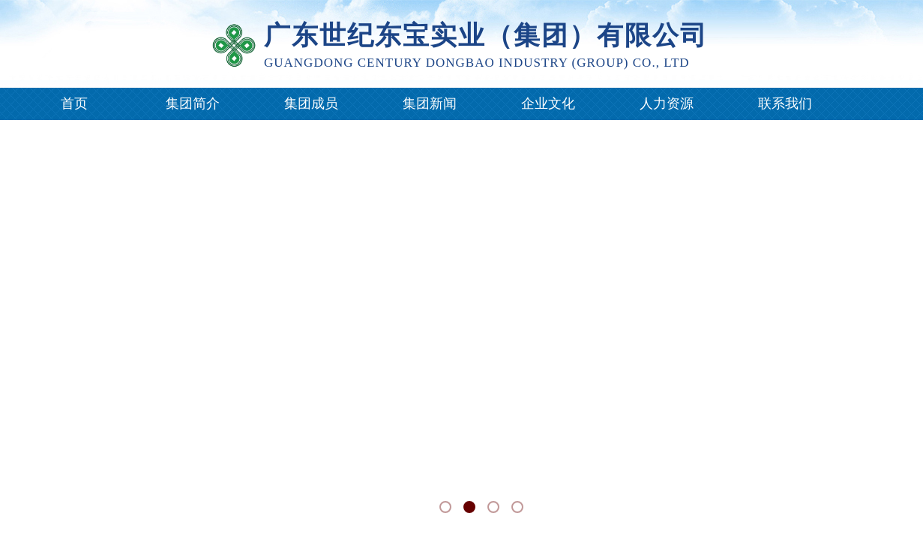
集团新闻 (430, 103)
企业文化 (548, 103)
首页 (74, 103)
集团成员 (311, 103)
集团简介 (193, 103)
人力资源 (667, 103)
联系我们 (785, 103)
